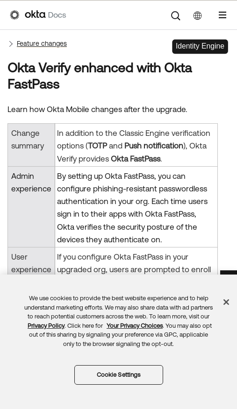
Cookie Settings (119, 374)
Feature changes (42, 43)
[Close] (226, 302)
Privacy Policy (46, 325)
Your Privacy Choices (135, 325)
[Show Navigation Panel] (222, 14)
